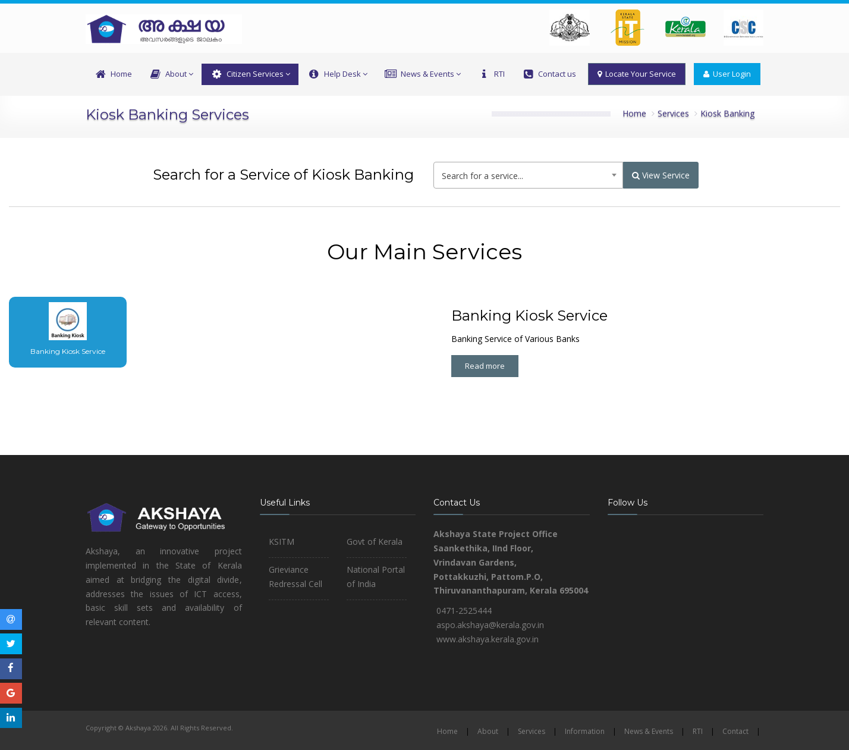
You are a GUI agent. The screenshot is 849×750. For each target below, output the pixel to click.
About (171, 74)
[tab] (57, 332)
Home (113, 74)
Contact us (548, 74)
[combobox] (528, 175)
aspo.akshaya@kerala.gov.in (490, 624)
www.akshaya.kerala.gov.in (487, 639)
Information (585, 731)
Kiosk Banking (727, 113)
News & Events (422, 74)
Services (673, 113)
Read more (485, 365)
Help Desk (337, 74)
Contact (735, 731)
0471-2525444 (464, 610)
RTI (491, 74)
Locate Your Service (637, 73)
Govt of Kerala (375, 541)
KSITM (281, 541)
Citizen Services (250, 74)
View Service (661, 175)
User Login (727, 73)
